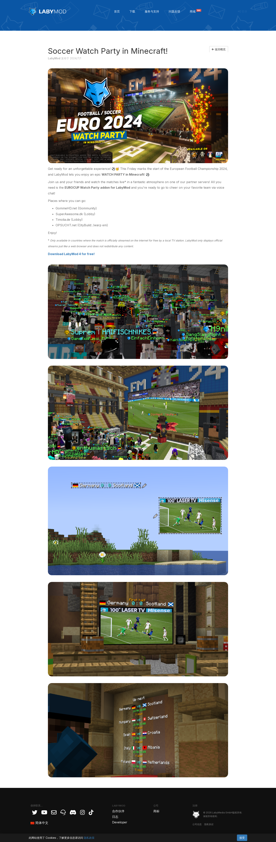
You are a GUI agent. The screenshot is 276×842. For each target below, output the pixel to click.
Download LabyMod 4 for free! (71, 254)
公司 (155, 805)
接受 (242, 837)
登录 (242, 11)
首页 (117, 11)
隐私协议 (209, 824)
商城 (195, 11)
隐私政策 (89, 837)
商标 (156, 811)
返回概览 (219, 49)
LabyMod (118, 805)
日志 (115, 817)
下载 (132, 11)
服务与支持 (152, 11)
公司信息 (197, 824)
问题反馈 (174, 11)
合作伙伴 (118, 811)
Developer (119, 822)
